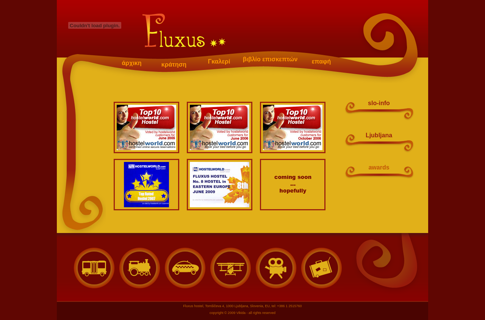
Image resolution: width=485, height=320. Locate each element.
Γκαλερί (219, 61)
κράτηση (173, 64)
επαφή (321, 61)
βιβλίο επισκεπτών (270, 59)
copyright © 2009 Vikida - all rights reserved (242, 313)
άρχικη (131, 63)
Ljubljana (379, 135)
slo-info (379, 103)
